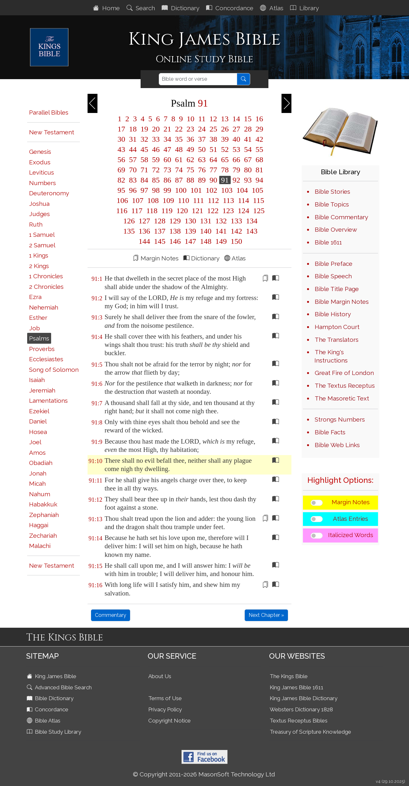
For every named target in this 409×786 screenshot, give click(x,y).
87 (179, 180)
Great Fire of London (344, 372)
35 (179, 139)
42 (258, 139)
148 (205, 241)
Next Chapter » (266, 615)
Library (305, 7)
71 (144, 170)
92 (236, 180)
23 (190, 129)
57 (133, 159)
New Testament (51, 132)
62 (190, 159)
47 (167, 149)
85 (156, 180)
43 (121, 149)
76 (202, 170)
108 (153, 200)
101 (196, 190)
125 (258, 210)
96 (133, 190)
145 (159, 241)
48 (179, 149)
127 (144, 221)
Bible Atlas (44, 720)
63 (202, 159)
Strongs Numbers (340, 419)
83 (133, 180)
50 (202, 149)
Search (142, 7)
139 (190, 231)
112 (213, 200)
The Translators (337, 339)
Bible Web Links (337, 444)
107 (137, 200)
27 (236, 129)
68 (258, 159)
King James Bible (52, 676)
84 (144, 180)
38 (213, 139)
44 (133, 149)
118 (151, 210)
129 (175, 221)
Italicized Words (350, 534)
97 (144, 190)
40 (236, 139)
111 (198, 200)
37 (202, 139)
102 (211, 190)
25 (213, 129)
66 (236, 159)
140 (205, 231)
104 (242, 190)
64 (213, 159)
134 (251, 221)
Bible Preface (333, 263)
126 (129, 221)
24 (202, 129)
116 (121, 210)
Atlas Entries (350, 518)
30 (121, 139)
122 (212, 210)
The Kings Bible (289, 676)
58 (144, 159)
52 (225, 149)
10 (190, 119)
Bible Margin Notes (342, 301)
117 (136, 210)
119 (166, 210)
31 (133, 139)
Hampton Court (337, 326)
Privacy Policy (165, 709)
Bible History (333, 314)
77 (213, 170)
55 (258, 149)
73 (167, 170)
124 (243, 210)
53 (236, 149)
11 (201, 119)
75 (190, 170)
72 (156, 170)
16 (258, 119)
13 (224, 119)
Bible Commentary (341, 217)
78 (225, 170)
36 (190, 139)
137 (159, 231)
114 (243, 200)
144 (144, 241)
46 (156, 149)
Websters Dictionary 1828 (301, 709)
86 (167, 180)
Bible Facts (330, 432)
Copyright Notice (169, 720)
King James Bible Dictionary (303, 698)
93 (248, 180)
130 (190, 221)
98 (156, 190)
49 (190, 149)
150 (235, 241)
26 (225, 129)
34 (167, 139)
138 (175, 231)
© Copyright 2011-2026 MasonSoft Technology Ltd (204, 774)
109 (168, 200)
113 (228, 200)
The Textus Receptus (345, 385)
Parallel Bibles (48, 112)
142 (236, 231)
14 (236, 119)
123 (228, 210)
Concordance (230, 7)
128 (159, 221)
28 (248, 129)
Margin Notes (351, 501)
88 (190, 180)
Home (107, 7)
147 (190, 241)
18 (133, 129)
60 (167, 159)
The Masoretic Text (342, 398)
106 (122, 200)
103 (227, 190)
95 (121, 190)
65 (225, 159)
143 (251, 231)
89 (202, 180)
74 (179, 170)
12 (213, 119)
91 (225, 180)
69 (121, 170)
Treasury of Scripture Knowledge (310, 732)
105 (256, 190)
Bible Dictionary (51, 698)
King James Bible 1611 (296, 687)
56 (121, 159)
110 (183, 200)
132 (221, 221)
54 (248, 149)
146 (175, 241)
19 (144, 129)
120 (182, 210)
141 (221, 231)
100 (181, 190)
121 (197, 210)
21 (167, 129)
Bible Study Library (54, 732)
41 (248, 139)
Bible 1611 (328, 242)
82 (121, 180)
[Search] (198, 79)
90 (213, 180)
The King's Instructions (331, 356)
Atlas (272, 7)
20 (156, 129)
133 (236, 221)
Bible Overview (336, 229)
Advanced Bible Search (60, 687)
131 (205, 221)
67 (248, 159)
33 (156, 139)
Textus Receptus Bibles (299, 720)
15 (247, 119)
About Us (159, 676)
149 (221, 241)
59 (156, 159)
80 (248, 170)
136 (144, 231)
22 (179, 129)
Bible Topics (332, 204)
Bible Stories (332, 191)
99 (167, 190)
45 (144, 149)
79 (236, 170)
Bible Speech (333, 276)
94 (258, 180)
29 (258, 129)
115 (257, 200)
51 (213, 149)
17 (121, 129)
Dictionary (181, 7)
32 (144, 139)
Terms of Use (165, 698)
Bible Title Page (337, 288)
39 (225, 139)
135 (129, 231)
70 (133, 170)
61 (179, 159)
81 (258, 170)
